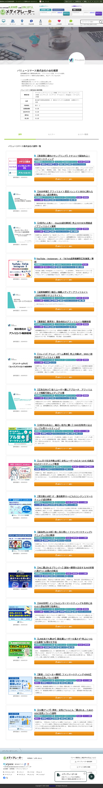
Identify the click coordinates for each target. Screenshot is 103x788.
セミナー (51, 134)
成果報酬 (50, 164)
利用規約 (30, 758)
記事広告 (57, 466)
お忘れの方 (60, 12)
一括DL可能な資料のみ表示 (89, 24)
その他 (55, 164)
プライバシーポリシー (22, 768)
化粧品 (69, 164)
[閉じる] (84, 773)
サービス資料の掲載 (83, 767)
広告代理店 (52, 504)
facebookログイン (58, 9)
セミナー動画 (83, 134)
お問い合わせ (38, 758)
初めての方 (68, 1)
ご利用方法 (77, 1)
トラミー (20, 772)
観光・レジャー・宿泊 (71, 504)
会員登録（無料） (45, 9)
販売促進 (87, 161)
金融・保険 (73, 200)
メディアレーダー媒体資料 (83, 761)
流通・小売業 (80, 267)
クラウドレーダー (9, 772)
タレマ (39, 772)
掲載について (87, 1)
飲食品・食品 (63, 164)
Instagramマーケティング (70, 161)
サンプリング (58, 161)
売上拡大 (81, 161)
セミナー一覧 (98, 1)
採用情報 (12, 768)
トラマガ (31, 772)
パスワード (56, 13)
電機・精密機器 (74, 231)
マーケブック (7, 774)
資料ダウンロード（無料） (65, 179)
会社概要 (5, 768)
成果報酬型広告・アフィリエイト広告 (44, 161)
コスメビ (31, 774)
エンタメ (53, 362)
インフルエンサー (59, 197)
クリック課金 (48, 300)
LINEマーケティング (60, 644)
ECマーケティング (70, 197)
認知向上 (37, 164)
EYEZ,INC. (52, 786)
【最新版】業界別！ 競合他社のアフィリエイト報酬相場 (62, 321)
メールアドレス (45, 13)
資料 (20, 134)
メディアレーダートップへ (10, 751)
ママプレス (21, 774)
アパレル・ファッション (79, 164)
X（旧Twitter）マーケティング (62, 264)
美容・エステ (79, 433)
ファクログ (41, 774)
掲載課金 (44, 164)
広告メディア (60, 540)
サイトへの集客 (39, 200)
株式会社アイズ (13, 764)
